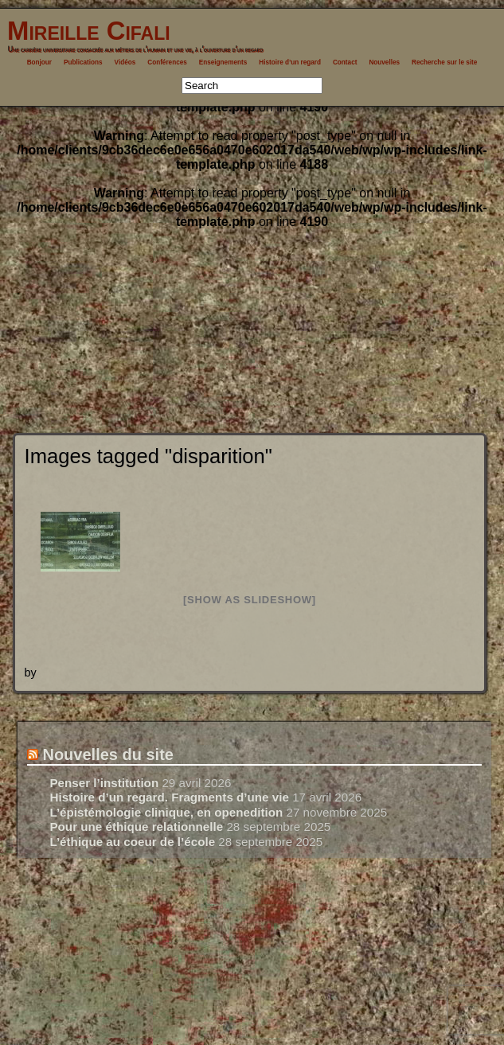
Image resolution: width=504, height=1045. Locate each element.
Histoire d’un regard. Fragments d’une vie (168, 797)
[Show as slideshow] (249, 600)
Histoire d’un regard (290, 62)
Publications (83, 62)
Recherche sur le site (444, 62)
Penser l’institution (103, 783)
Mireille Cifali (85, 30)
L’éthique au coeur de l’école (132, 841)
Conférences (167, 62)
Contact (345, 62)
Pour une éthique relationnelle (136, 826)
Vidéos (125, 62)
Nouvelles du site (108, 754)
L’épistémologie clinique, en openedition (166, 812)
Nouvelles (384, 62)
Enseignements (223, 62)
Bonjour (39, 62)
